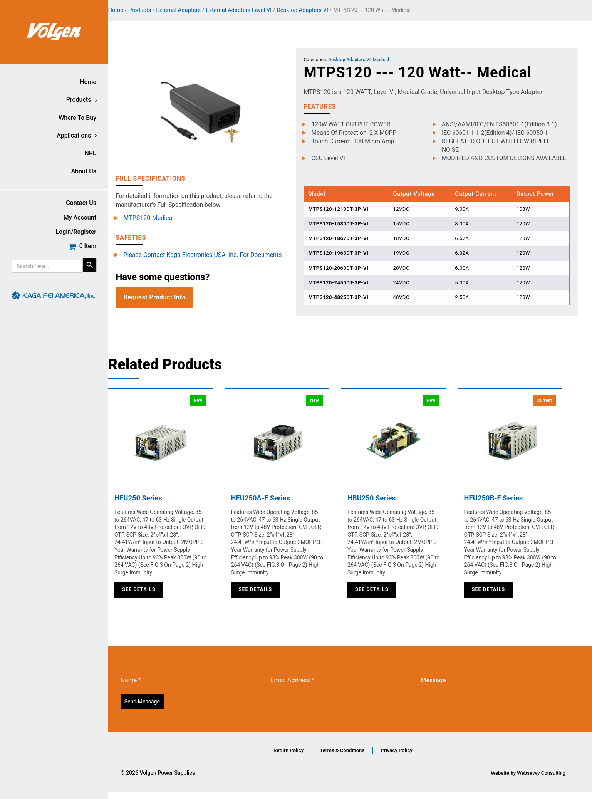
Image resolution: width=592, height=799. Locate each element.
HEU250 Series (152, 505)
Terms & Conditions (349, 756)
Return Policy (286, 756)
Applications (74, 135)
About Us (83, 171)
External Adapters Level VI (250, 10)
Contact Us (81, 202)
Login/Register (75, 231)
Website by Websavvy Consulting (526, 779)
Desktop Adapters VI (314, 10)
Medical (389, 60)
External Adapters (190, 10)
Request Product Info (166, 295)
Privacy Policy (413, 756)
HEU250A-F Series (275, 505)
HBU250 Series (385, 505)
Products (78, 99)
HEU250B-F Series (508, 505)
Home (88, 82)
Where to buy (77, 117)
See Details (150, 596)
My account (80, 217)
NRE (90, 153)
